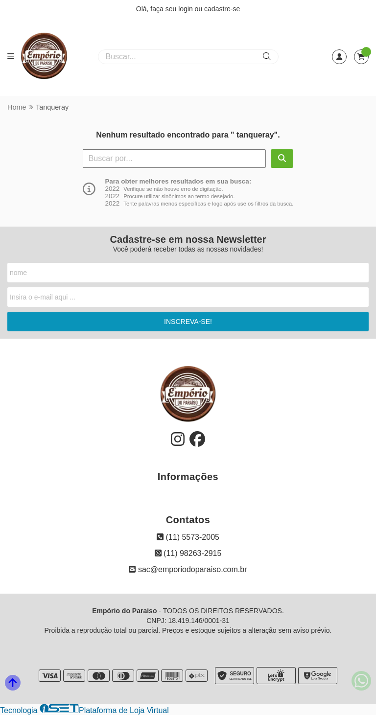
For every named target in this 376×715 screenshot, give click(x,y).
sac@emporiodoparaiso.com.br (188, 569)
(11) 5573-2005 (188, 537)
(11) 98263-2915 (188, 553)
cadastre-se (222, 9)
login (186, 9)
